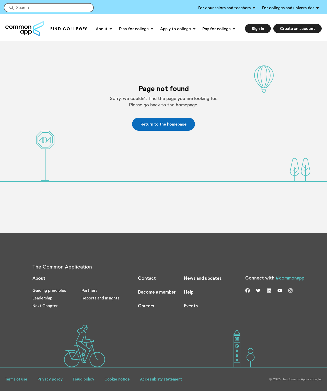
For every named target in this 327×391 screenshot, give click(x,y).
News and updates (202, 278)
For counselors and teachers (224, 7)
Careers (146, 305)
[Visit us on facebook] (247, 290)
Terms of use (16, 379)
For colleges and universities (288, 7)
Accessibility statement (161, 379)
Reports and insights (100, 297)
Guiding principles (49, 290)
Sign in (258, 28)
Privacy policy (50, 379)
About (102, 28)
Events (191, 305)
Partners (89, 290)
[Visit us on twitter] (258, 290)
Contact (147, 278)
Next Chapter (45, 305)
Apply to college (175, 28)
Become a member (157, 292)
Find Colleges (69, 28)
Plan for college (134, 28)
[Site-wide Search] (49, 7)
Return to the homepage (163, 123)
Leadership (42, 297)
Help (188, 292)
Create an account (297, 28)
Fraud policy (83, 379)
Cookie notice (117, 379)
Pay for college (216, 28)
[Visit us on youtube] (279, 290)
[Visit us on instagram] (290, 290)
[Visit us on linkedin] (269, 290)
